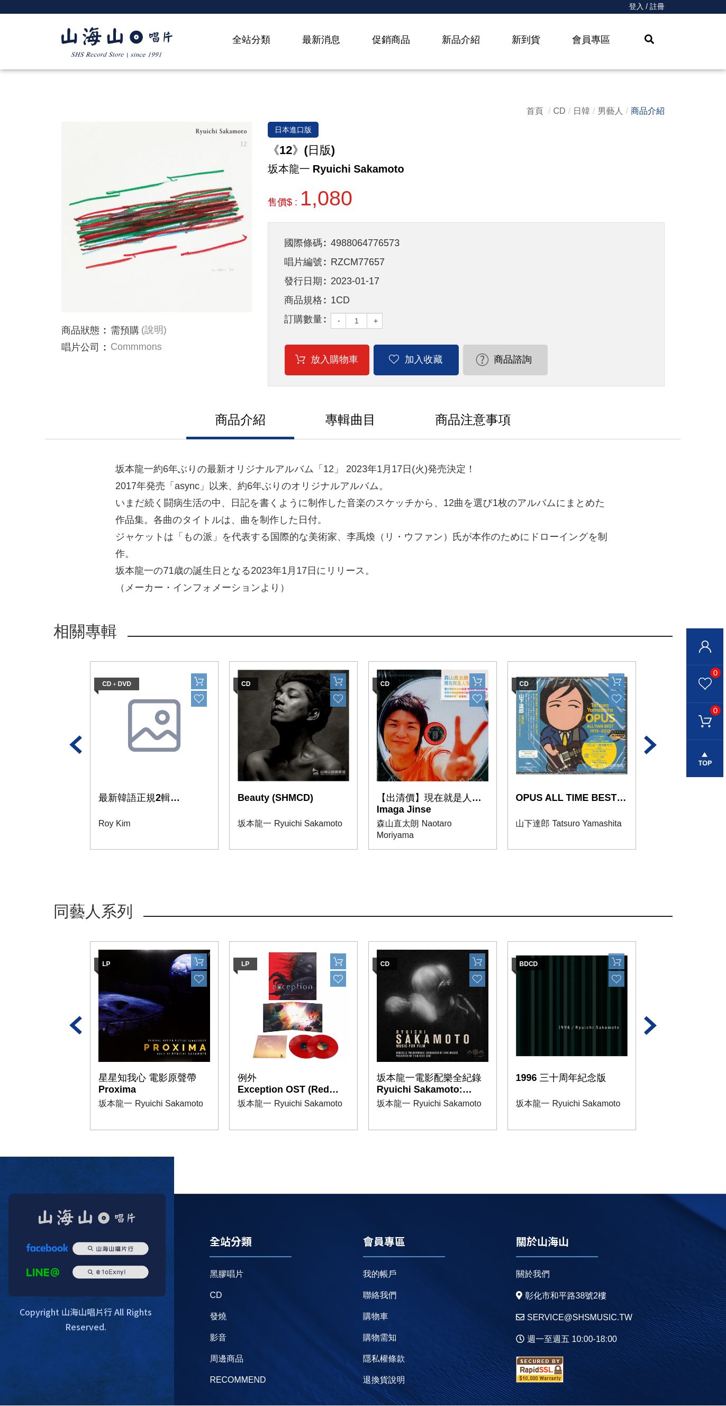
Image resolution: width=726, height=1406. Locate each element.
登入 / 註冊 (647, 7)
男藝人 (610, 110)
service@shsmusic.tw (573, 1317)
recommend (238, 1380)
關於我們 (532, 1274)
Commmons (136, 347)
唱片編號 (303, 262)
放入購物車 (332, 360)
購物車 (703, 710)
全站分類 (251, 39)
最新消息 (321, 39)
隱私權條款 (383, 1359)
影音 (218, 1337)
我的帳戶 (379, 1274)
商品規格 (303, 300)
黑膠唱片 (226, 1274)
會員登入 (704, 646)
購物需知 (379, 1337)
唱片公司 (80, 347)
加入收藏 (416, 360)
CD (559, 110)
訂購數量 (303, 319)
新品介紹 (461, 39)
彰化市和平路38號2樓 (560, 1296)
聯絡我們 (379, 1295)
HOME (117, 43)
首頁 (535, 110)
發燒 (218, 1316)
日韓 (581, 110)
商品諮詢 (501, 360)
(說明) (154, 330)
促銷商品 (391, 39)
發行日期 (303, 281)
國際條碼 (303, 243)
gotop (704, 759)
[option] (156, 217)
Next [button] (650, 745)
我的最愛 (703, 673)
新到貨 (526, 39)
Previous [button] (75, 745)
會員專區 (591, 39)
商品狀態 (80, 330)
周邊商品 (226, 1359)
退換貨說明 (383, 1380)
